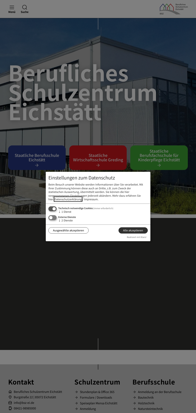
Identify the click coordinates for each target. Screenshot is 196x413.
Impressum (91, 199)
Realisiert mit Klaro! (136, 237)
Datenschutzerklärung (68, 199)
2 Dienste (65, 220)
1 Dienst (64, 212)
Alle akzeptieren (133, 230)
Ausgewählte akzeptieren (68, 230)
